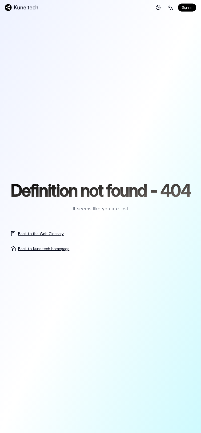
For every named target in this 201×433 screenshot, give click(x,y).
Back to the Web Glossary (37, 234)
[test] (158, 7)
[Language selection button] (170, 7)
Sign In (187, 7)
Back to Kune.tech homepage (39, 249)
